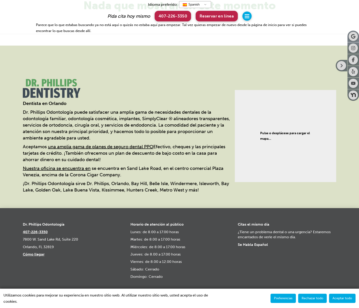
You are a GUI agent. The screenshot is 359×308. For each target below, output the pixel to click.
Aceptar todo (342, 298)
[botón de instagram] (353, 48)
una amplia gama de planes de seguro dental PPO (100, 146)
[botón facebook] (353, 59)
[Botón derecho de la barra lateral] (341, 65)
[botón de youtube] (353, 83)
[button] (217, 16)
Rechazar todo (312, 298)
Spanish (191, 4)
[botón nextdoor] (353, 95)
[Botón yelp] (353, 71)
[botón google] (353, 36)
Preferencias (283, 298)
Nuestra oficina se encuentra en (57, 168)
